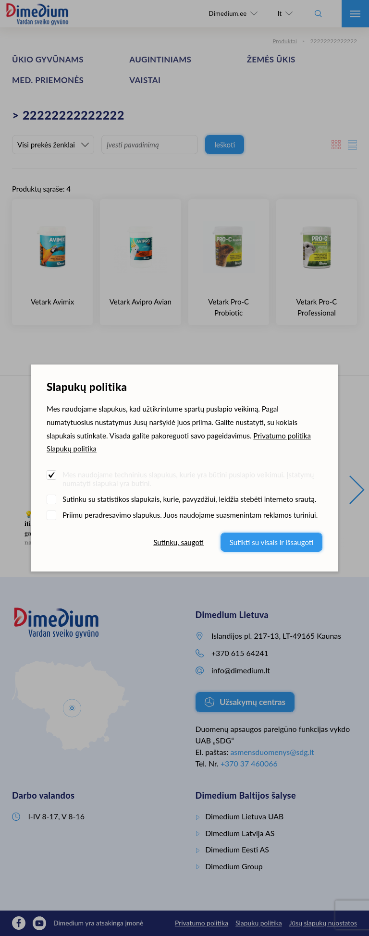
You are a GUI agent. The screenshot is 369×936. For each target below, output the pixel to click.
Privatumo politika (282, 435)
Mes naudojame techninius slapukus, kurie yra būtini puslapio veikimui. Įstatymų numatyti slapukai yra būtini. (188, 478)
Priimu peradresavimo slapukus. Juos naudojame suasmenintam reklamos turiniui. (190, 515)
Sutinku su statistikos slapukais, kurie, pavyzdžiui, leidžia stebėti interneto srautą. (189, 499)
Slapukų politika (72, 448)
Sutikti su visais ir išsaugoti (271, 542)
